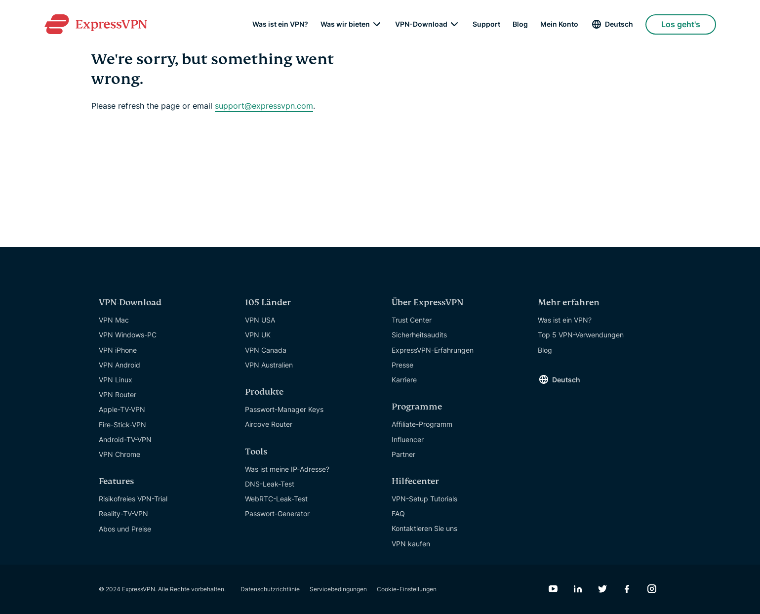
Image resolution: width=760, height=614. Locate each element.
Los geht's (680, 25)
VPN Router (117, 394)
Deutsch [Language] (619, 24)
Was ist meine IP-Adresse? (287, 469)
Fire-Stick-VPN (122, 424)
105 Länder (268, 302)
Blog (520, 24)
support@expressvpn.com (264, 106)
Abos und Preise (125, 529)
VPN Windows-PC (128, 334)
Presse (402, 365)
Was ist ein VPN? (280, 24)
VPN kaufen (411, 543)
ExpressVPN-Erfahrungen (433, 350)
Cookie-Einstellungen (407, 589)
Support (486, 24)
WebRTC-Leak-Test (276, 498)
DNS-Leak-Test (269, 484)
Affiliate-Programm (422, 424)
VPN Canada (265, 350)
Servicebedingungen (338, 589)
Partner (403, 454)
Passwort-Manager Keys (284, 409)
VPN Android (119, 365)
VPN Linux (115, 379)
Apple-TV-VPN (122, 409)
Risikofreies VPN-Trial (133, 498)
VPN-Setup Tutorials (424, 498)
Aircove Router (268, 424)
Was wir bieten (345, 24)
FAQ (398, 513)
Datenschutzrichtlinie (270, 589)
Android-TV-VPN (125, 439)
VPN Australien (269, 365)
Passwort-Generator (277, 513)
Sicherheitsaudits (419, 334)
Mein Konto (559, 24)
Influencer (408, 439)
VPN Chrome (119, 454)
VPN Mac (114, 320)
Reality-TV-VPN (123, 513)
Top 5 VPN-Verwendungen (581, 334)
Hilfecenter (415, 481)
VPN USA (260, 320)
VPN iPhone (118, 350)
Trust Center (412, 320)
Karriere (404, 379)
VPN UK (258, 334)
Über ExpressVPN (428, 302)
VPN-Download (421, 24)
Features (116, 481)
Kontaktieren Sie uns (424, 528)
